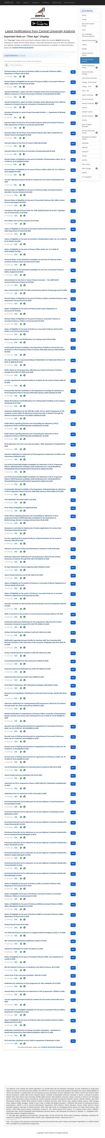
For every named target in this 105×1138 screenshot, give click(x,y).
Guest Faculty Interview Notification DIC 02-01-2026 (23, 775)
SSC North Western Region (88, 25)
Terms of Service (69, 2)
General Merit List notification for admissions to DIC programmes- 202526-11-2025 (34, 991)
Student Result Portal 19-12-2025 (16, 924)
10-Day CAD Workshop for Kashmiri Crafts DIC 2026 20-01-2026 (28, 653)
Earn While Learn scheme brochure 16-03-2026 (22, 220)
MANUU (84, 107)
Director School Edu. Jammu (90, 132)
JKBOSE (85, 147)
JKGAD (84, 156)
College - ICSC (90, 86)
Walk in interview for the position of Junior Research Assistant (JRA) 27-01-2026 (34, 614)
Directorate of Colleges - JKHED (89, 138)
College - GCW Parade (89, 82)
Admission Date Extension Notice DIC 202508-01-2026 (24, 677)
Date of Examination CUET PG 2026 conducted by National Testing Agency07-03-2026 (36, 290)
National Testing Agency (90, 41)
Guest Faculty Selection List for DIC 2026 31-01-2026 (24, 575)
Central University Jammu (87, 54)
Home (18, 2)
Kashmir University (90, 103)
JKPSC (84, 15)
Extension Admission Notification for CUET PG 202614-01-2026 (27, 669)
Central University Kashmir (23, 48)
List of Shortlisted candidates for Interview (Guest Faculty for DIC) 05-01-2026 (33, 767)
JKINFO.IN (8, 3)
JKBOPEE (85, 143)
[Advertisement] (40, 1067)
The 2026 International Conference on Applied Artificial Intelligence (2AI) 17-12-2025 (35, 932)
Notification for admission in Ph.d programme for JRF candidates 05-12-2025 (32, 983)
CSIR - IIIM (85, 91)
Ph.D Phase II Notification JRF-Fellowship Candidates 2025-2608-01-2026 (31, 685)
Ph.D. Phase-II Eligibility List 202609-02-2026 (21, 507)
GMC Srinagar (90, 168)
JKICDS (84, 160)
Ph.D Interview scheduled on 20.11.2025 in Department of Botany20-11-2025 (32, 1040)
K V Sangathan (87, 177)
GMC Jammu (86, 164)
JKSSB (84, 19)
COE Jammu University (89, 78)
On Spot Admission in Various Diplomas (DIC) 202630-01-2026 (27, 567)
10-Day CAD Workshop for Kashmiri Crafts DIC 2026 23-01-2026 (28, 632)
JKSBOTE (85, 151)
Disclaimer (45, 2)
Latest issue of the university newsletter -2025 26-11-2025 (25, 975)
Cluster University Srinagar (87, 73)
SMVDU (84, 120)
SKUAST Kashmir (90, 116)
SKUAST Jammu (87, 112)
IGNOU (84, 44)
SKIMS (84, 173)
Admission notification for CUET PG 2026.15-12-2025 (24, 949)
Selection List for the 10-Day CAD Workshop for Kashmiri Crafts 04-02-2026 (32, 548)
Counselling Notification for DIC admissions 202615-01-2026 (26, 661)
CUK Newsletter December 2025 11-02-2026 (20, 499)
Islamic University (90, 95)
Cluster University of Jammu (90, 66)
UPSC (84, 30)
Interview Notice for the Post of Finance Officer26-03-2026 (26, 143)
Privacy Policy (56, 2)
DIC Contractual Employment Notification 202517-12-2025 (25, 941)
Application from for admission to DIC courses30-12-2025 (25, 793)
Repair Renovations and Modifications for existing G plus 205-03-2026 (30, 339)
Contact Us (35, 2)
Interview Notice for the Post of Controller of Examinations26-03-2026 (30, 151)
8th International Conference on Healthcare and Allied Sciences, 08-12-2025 (32, 967)
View (73, 72)
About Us (26, 2)
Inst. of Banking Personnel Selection (88, 35)
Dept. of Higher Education (87, 125)
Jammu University (87, 99)
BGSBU (84, 49)
